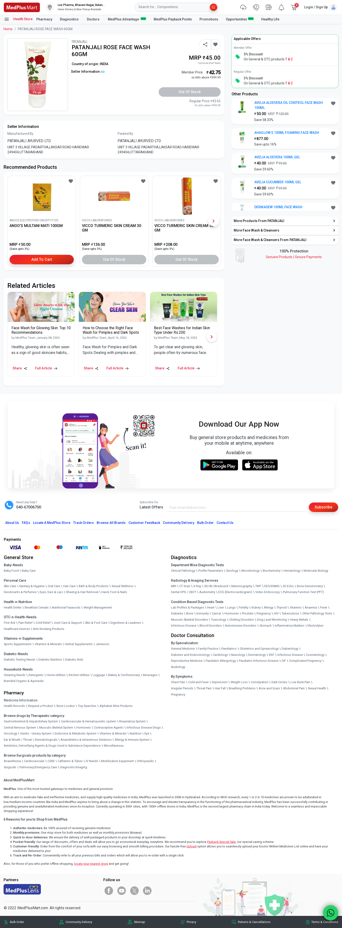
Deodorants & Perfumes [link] (20, 592)
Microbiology (250, 570)
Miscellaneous (114, 745)
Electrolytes (315, 625)
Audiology (178, 667)
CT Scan (184, 586)
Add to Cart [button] (41, 259)
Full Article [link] (46, 368)
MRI (173, 586)
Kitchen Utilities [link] (79, 675)
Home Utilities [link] (56, 675)
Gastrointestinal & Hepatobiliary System (31, 721)
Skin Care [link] (10, 586)
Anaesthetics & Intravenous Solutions (86, 739)
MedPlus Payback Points (173, 19)
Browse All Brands (111, 523)
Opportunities (239, 19)
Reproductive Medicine (187, 660)
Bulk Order (205, 523)
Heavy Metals (299, 619)
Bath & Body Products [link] (94, 586)
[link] (22, 7)
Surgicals (10, 767)
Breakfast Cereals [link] (37, 607)
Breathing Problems (242, 688)
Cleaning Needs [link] (14, 675)
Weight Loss (239, 682)
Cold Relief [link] (43, 622)
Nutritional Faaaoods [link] (66, 607)
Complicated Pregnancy (305, 660)
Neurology (238, 655)
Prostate (247, 613)
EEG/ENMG (272, 586)
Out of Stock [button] (190, 92)
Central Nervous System (20, 727)
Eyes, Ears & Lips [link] (51, 592)
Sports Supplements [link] (18, 644)
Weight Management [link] (98, 607)
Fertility (243, 607)
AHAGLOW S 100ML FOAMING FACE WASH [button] (286, 133)
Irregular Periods (182, 688)
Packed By (125, 133)
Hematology (292, 570)
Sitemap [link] (139, 922)
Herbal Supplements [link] (79, 644)
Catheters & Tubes (70, 761)
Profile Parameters (210, 570)
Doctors (93, 19)
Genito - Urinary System (36, 733)
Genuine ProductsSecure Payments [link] (294, 257)
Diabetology (290, 648)
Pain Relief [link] (25, 622)
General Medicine (183, 648)
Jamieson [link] (102, 644)
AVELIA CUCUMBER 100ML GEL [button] (277, 182)
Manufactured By (20, 133)
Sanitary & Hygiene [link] (32, 586)
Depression (220, 682)
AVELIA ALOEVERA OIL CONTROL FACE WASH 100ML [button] (288, 105)
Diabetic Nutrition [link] (50, 659)
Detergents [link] (35, 675)
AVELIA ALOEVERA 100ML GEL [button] (277, 157)
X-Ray (197, 586)
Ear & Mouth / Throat (18, 739)
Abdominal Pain (294, 688)
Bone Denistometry (310, 586)
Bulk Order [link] (17, 922)
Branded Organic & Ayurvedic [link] (24, 681)
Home (8, 29)
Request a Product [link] (40, 706)
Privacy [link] (191, 922)
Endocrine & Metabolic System (75, 733)
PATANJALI (79, 41)
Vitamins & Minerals (113, 733)
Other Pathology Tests (317, 613)
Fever (323, 607)
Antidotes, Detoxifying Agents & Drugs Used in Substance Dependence (52, 745)
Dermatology (257, 655)
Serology (232, 570)
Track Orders (83, 523)
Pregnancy (263, 613)
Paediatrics (229, 648)
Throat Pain (204, 688)
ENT (271, 655)
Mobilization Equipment (117, 761)
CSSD (51, 761)
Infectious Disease (183, 625)
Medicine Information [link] (21, 700)
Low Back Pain (300, 682)
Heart (210, 607)
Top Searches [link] (87, 706)
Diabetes (177, 613)
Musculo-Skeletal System (56, 727)
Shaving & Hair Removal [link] (82, 592)
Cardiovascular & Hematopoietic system (88, 721)
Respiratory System (132, 721)
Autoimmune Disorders (240, 625)
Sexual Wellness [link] (122, 586)
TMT (258, 586)
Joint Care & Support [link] (68, 622)
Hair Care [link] (69, 586)
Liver (221, 607)
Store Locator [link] (65, 706)
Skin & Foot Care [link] (96, 622)
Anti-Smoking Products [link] (48, 629)
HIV (276, 613)
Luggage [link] (99, 675)
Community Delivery (178, 523)
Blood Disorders (211, 625)
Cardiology (220, 655)
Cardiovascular (34, 761)
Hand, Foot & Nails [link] (114, 592)
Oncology (10, 733)
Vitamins (296, 607)
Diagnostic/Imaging (73, 767)
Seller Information (87, 71)
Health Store (18, 19)
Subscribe (323, 507)
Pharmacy (44, 19)
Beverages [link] (150, 675)
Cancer (216, 613)
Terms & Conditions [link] (324, 922)
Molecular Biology (316, 570)
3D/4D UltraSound (216, 586)
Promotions (209, 19)
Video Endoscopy (267, 592)
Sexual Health (317, 688)
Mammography (241, 586)
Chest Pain (178, 682)
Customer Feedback (144, 523)
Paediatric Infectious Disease (259, 660)
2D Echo (288, 586)
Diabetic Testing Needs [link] (19, 659)
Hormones (83, 727)
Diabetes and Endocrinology (190, 655)
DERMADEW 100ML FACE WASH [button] (278, 207)
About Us (12, 523)
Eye (146, 733)
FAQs (26, 523)
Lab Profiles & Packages (187, 607)
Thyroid (281, 607)
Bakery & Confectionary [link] (124, 675)
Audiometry (207, 592)
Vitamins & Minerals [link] (48, 644)
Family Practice (208, 648)
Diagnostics (69, 19)
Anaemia (311, 607)
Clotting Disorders (241, 619)
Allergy (268, 607)
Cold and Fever (198, 682)
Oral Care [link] (54, 586)
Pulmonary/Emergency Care (38, 767)
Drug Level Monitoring (272, 619)
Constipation (259, 682)
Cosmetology (315, 655)
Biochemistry (271, 570)
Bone (189, 613)
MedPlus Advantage (127, 19)
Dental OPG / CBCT (183, 592)
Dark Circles (279, 682)
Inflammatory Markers (289, 625)
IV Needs (92, 761)
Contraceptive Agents (109, 727)
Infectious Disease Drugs (144, 727)
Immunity (202, 613)
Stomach (266, 625)
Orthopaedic (145, 761)
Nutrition (135, 733)
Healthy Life (270, 19)
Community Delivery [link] (79, 922)
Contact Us (225, 523)
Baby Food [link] (11, 570)
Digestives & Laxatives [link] (125, 622)
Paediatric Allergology (221, 660)
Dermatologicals (46, 739)
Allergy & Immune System (132, 739)
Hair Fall (220, 688)
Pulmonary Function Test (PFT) (303, 592)
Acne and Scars (269, 688)
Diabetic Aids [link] (74, 659)
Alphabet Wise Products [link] (116, 706)
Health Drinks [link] (13, 607)
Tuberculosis (290, 613)
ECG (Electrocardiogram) (235, 592)
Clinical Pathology (183, 570)
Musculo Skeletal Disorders (189, 619)
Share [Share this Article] (20, 368)
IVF (284, 660)
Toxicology (218, 619)
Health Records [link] (14, 706)
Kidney (256, 607)
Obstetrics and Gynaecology (259, 648)
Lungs (231, 607)
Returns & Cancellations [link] (254, 922)
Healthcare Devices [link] (17, 629)
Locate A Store (51, 523)
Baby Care (29, 570)
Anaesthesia (12, 761)
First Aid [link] (9, 622)
